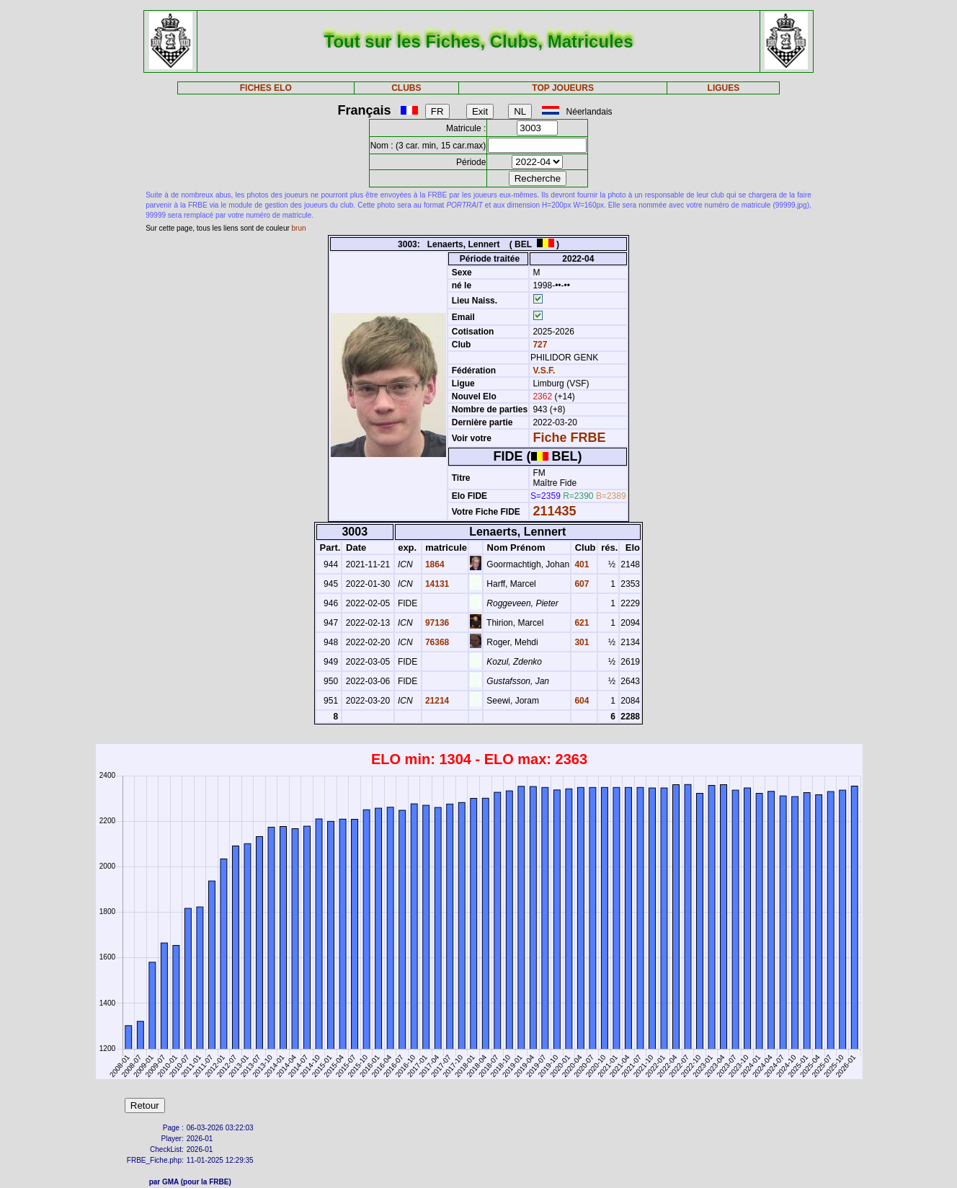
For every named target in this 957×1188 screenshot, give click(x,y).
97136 (436, 623)
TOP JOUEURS (563, 88)
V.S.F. (544, 370)
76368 (436, 642)
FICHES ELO (266, 88)
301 (580, 642)
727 (538, 345)
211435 (554, 511)
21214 (436, 701)
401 (580, 564)
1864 (434, 564)
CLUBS (406, 88)
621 (580, 623)
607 (580, 584)
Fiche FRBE (569, 437)
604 (580, 701)
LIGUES (724, 88)
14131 (436, 584)
